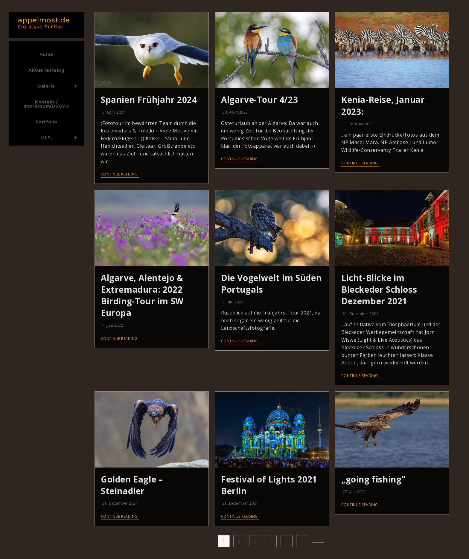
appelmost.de (45, 22)
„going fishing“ (373, 479)
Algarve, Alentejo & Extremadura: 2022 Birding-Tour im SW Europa (142, 295)
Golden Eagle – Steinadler (132, 485)
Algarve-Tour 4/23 (259, 99)
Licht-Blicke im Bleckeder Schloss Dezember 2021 (379, 289)
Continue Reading (119, 174)
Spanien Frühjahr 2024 (149, 99)
